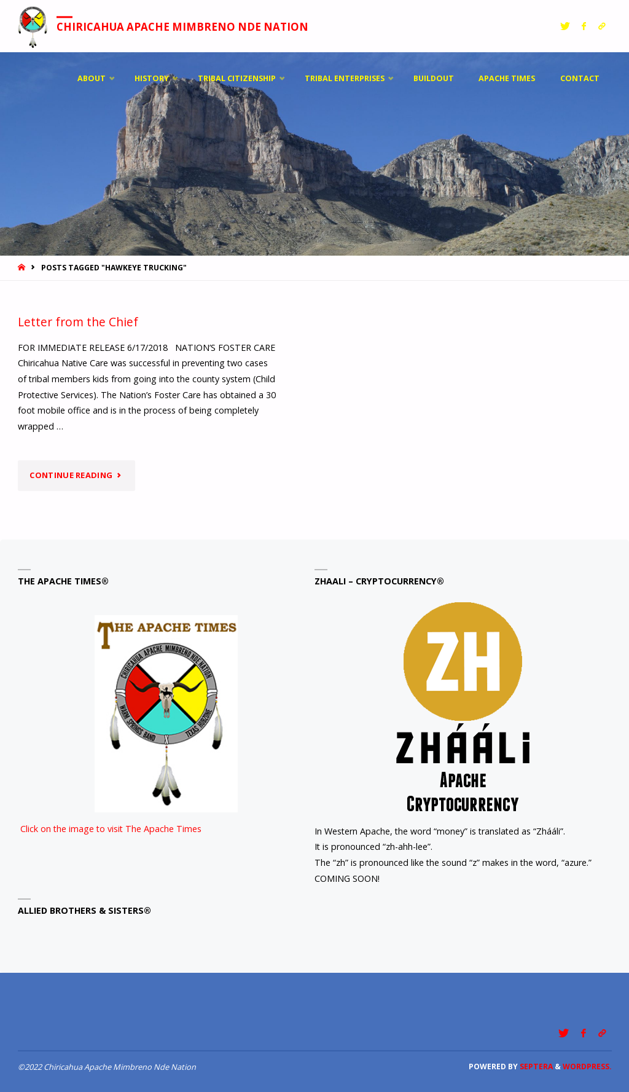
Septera (535, 1066)
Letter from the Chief (78, 321)
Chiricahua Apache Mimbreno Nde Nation (183, 27)
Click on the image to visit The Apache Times (128, 725)
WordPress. (587, 1066)
